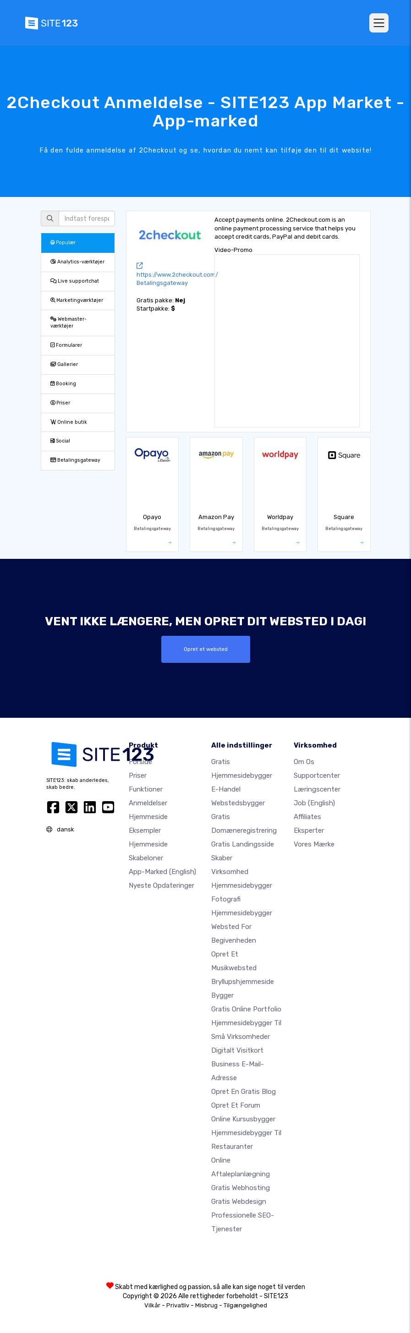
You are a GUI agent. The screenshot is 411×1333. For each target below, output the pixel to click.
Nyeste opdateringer (161, 885)
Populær (63, 243)
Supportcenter (317, 775)
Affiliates (307, 817)
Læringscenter (317, 789)
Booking (63, 384)
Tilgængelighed (245, 1305)
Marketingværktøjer (76, 300)
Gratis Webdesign (238, 1201)
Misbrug (206, 1305)
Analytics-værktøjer (77, 262)
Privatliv (177, 1305)
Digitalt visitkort (237, 1050)
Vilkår (152, 1305)
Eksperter (309, 830)
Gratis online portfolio (246, 1009)
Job (314, 803)
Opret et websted (206, 649)
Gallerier (64, 364)
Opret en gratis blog (243, 1091)
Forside (140, 762)
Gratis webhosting (240, 1188)
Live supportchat (74, 281)
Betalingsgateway (75, 460)
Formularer (66, 345)
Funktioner (146, 789)
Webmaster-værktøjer (68, 322)
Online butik (68, 422)
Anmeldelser (148, 803)
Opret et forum (235, 1105)
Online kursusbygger (243, 1119)
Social (60, 441)
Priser (60, 403)
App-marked (162, 872)
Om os (304, 762)
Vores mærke (314, 844)
